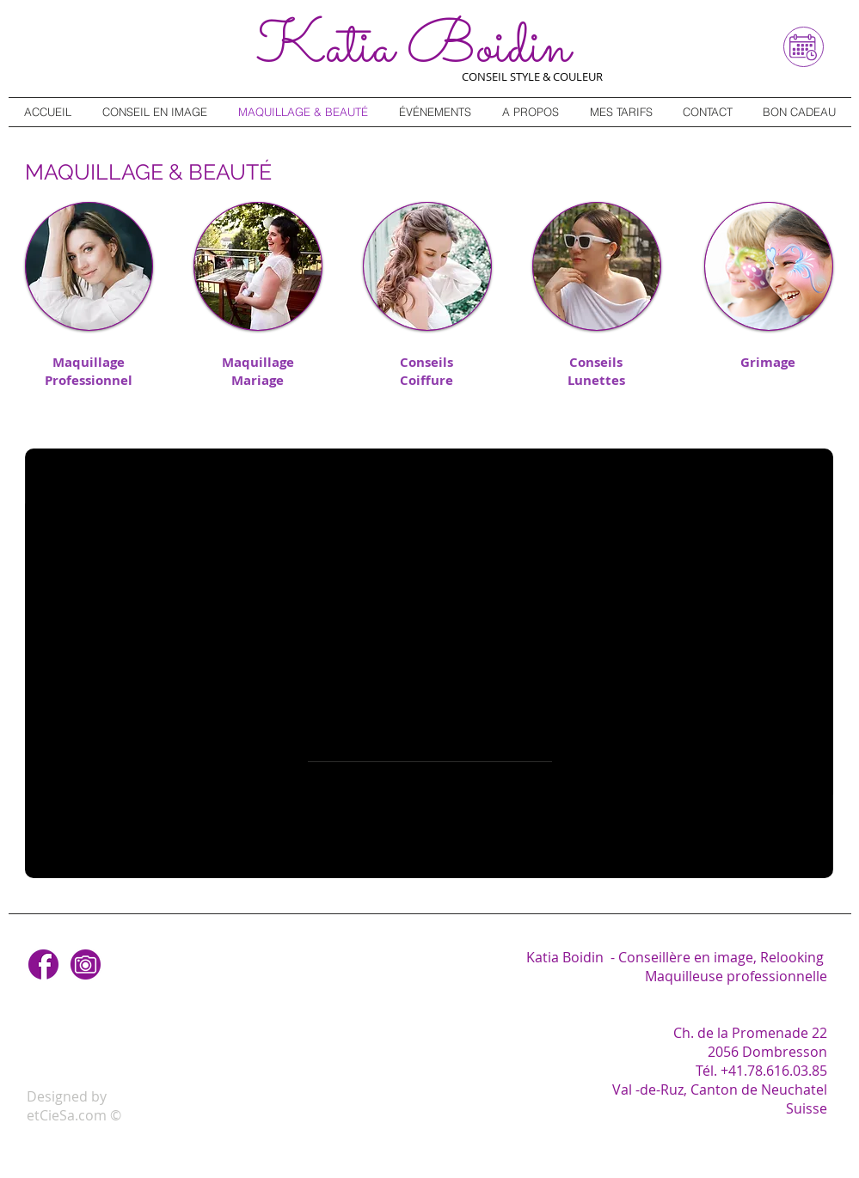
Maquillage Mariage (258, 371)
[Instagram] (85, 964)
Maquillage (88, 362)
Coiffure (426, 380)
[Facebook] (43, 964)
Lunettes (596, 380)
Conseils (426, 362)
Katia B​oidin (413, 49)
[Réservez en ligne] (803, 47)
